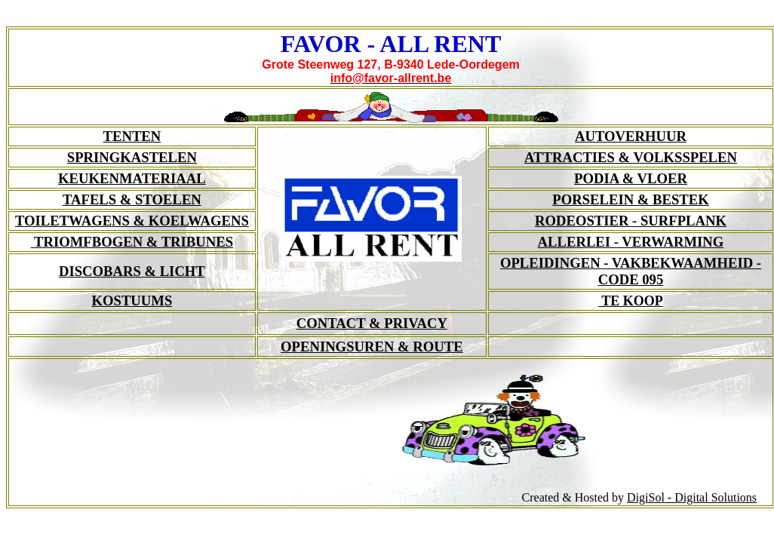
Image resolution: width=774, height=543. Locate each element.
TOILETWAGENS (132, 221)
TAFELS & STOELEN (132, 199)
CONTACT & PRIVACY (371, 323)
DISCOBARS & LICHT (132, 271)
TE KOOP (630, 300)
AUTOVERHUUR (630, 136)
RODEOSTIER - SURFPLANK (630, 221)
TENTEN (132, 136)
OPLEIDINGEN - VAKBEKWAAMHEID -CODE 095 (630, 271)
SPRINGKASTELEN (132, 157)
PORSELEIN (630, 199)
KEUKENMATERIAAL (132, 178)
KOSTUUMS (132, 300)
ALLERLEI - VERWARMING (631, 242)
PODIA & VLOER (630, 178)
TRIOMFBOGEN (132, 242)
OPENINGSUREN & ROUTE (372, 346)
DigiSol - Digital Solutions (692, 497)
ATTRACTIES (630, 157)
